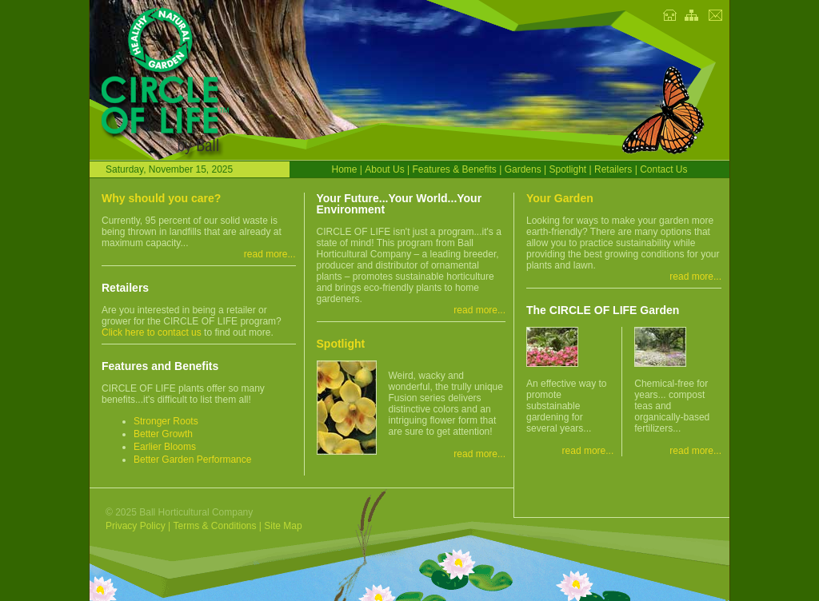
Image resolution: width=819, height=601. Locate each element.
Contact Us (663, 169)
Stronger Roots (166, 421)
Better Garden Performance (192, 459)
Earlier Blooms (165, 446)
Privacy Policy (136, 525)
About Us (384, 169)
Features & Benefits (454, 169)
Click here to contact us (152, 332)
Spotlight (567, 169)
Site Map (283, 525)
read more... (270, 254)
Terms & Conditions (214, 525)
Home (345, 169)
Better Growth (163, 434)
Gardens (523, 169)
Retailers (613, 169)
